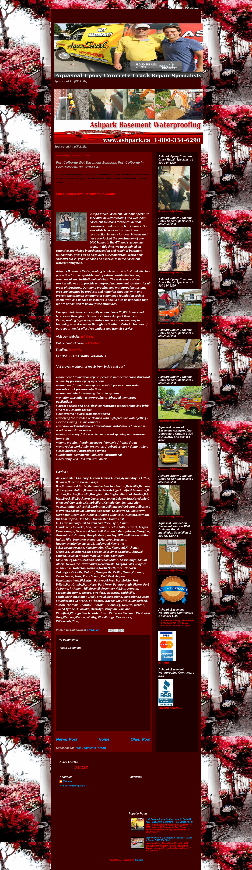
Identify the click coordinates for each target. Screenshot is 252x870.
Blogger (139, 860)
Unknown (67, 781)
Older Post (140, 739)
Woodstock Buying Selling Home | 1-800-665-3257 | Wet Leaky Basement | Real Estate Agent (178, 623)
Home (104, 739)
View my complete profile (72, 786)
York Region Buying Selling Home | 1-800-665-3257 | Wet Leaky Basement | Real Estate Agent (169, 820)
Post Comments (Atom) (90, 747)
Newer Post (66, 739)
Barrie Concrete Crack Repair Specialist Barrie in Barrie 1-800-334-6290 (169, 839)
